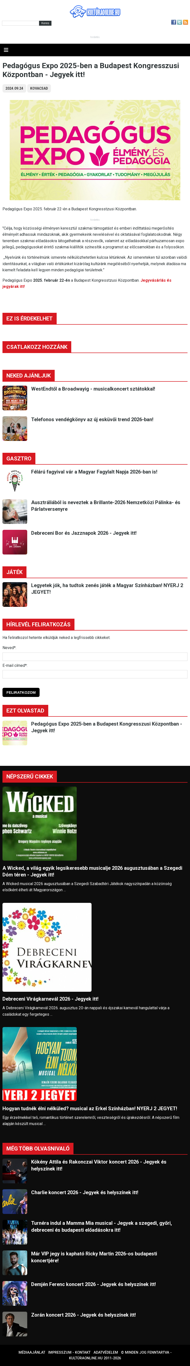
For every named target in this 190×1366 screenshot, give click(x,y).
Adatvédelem (106, 1352)
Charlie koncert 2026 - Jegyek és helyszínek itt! (84, 1192)
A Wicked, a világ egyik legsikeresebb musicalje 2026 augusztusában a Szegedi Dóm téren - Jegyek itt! (92, 871)
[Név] (95, 657)
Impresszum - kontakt (69, 1352)
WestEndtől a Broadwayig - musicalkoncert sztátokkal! (93, 389)
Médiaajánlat (32, 1352)
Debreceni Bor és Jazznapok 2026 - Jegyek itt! (84, 533)
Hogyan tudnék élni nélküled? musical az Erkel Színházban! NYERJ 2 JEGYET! (89, 1108)
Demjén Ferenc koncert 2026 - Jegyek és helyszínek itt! (93, 1284)
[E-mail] (95, 674)
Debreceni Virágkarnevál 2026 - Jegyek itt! (50, 999)
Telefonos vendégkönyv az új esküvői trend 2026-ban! (92, 419)
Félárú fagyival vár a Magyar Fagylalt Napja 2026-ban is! (94, 472)
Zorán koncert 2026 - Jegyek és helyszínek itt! (83, 1315)
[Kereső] (20, 23)
